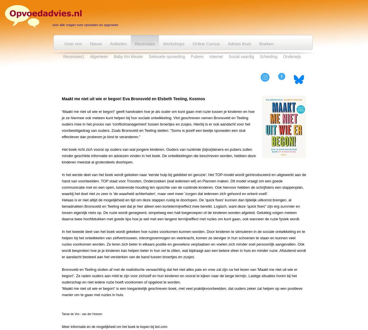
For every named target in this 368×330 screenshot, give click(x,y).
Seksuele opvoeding (167, 56)
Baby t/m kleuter (128, 56)
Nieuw (96, 43)
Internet (216, 56)
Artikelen (118, 43)
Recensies (145, 43)
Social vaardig (241, 56)
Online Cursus (206, 43)
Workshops (174, 43)
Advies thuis (239, 43)
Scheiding (268, 56)
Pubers (197, 56)
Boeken (266, 43)
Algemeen (99, 56)
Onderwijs (292, 56)
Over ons (73, 43)
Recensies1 (73, 56)
